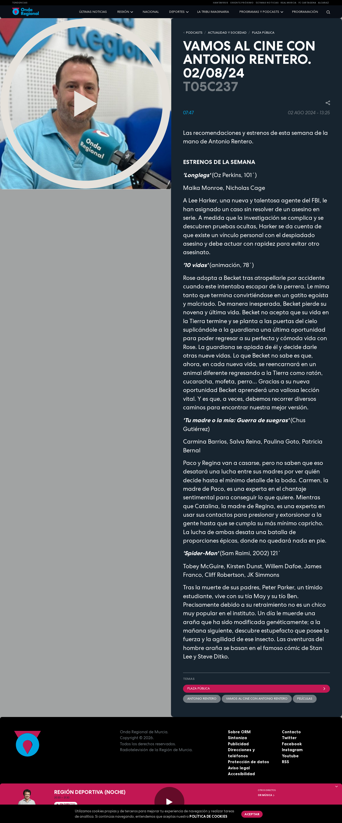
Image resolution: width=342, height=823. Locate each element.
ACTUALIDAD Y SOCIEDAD (227, 32)
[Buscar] (326, 12)
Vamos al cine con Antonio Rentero (256, 698)
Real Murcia (288, 2)
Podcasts (194, 32)
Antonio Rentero (201, 698)
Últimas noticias (93, 12)
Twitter (289, 737)
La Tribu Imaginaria (213, 12)
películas (304, 698)
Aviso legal (239, 767)
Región (123, 12)
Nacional (151, 12)
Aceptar (251, 814)
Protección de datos (248, 761)
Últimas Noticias (267, 2)
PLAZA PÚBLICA (263, 32)
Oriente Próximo (242, 2)
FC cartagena (307, 2)
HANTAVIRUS (220, 2)
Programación (305, 12)
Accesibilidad (241, 773)
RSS (285, 761)
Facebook (292, 743)
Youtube (290, 755)
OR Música (266, 795)
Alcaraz (323, 2)
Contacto (291, 731)
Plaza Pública (256, 688)
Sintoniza (237, 737)
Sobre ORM (239, 731)
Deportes (177, 12)
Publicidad (238, 743)
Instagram (292, 749)
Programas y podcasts (259, 12)
